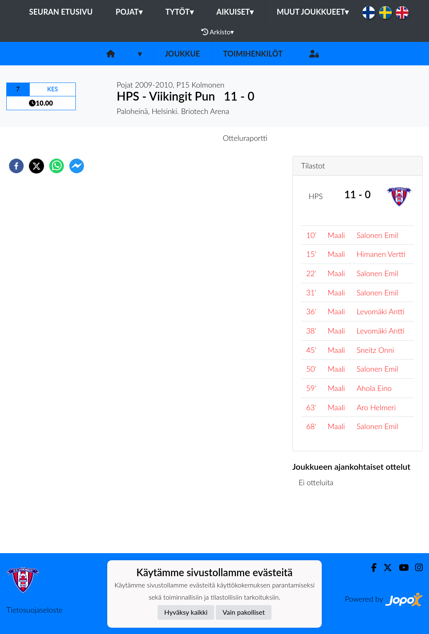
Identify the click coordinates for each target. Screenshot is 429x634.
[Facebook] (370, 567)
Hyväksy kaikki (185, 612)
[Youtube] (400, 567)
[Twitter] (384, 567)
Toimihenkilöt (252, 53)
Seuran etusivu (61, 11)
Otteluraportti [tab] (245, 137)
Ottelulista (319, 525)
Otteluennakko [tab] (185, 137)
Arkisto (218, 32)
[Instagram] (415, 567)
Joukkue (182, 53)
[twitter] (36, 165)
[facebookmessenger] (76, 165)
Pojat (129, 11)
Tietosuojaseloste (34, 609)
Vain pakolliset (243, 612)
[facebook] (16, 165)
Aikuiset (235, 11)
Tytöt (179, 11)
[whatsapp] (56, 165)
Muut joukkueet (313, 11)
